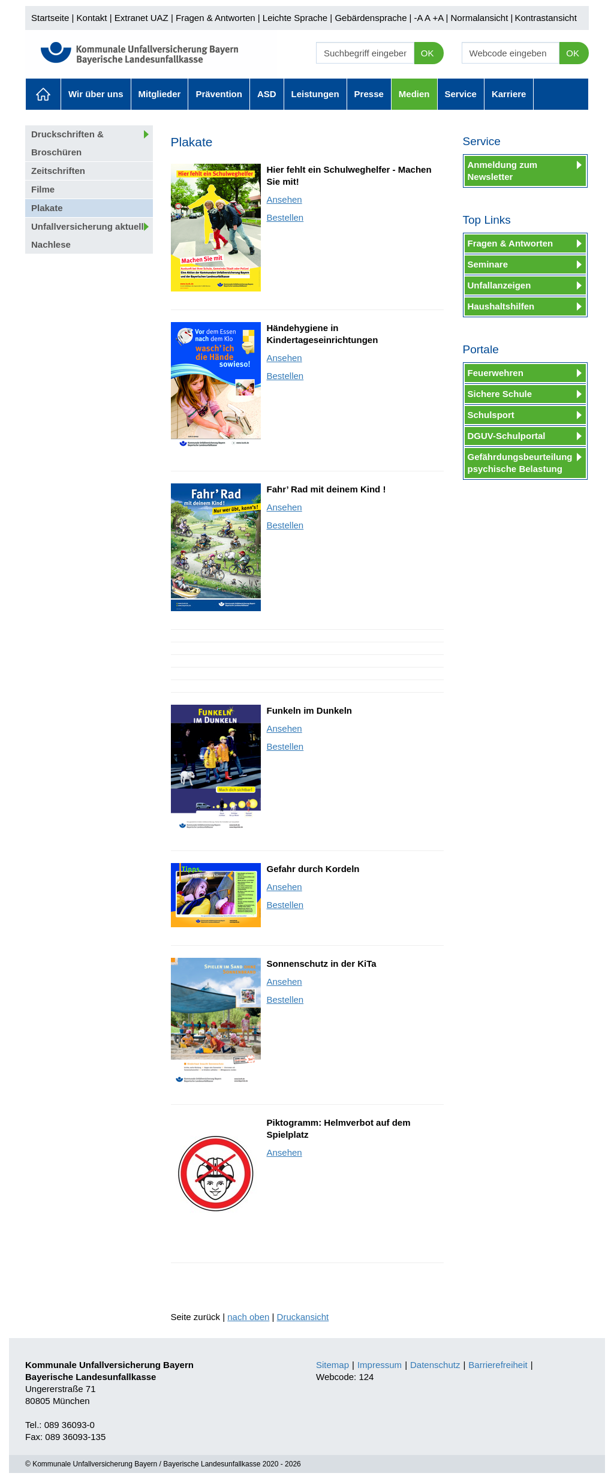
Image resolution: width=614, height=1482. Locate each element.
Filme (43, 189)
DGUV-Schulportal (507, 436)
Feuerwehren (495, 373)
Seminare (488, 264)
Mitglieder (160, 94)
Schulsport (491, 415)
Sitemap (332, 1365)
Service (461, 94)
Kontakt (92, 18)
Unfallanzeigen (499, 285)
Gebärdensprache (371, 18)
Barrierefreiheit (497, 1365)
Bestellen (285, 217)
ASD (266, 94)
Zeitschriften (58, 171)
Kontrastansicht (545, 18)
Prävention (218, 94)
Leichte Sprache (295, 18)
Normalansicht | (481, 18)
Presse (369, 94)
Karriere (509, 94)
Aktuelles (43, 94)
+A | (439, 18)
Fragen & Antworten (215, 18)
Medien (414, 94)
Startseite (50, 18)
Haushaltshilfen (501, 306)
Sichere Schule (500, 394)
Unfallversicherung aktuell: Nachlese (89, 235)
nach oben (248, 1317)
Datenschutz (435, 1365)
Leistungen (315, 94)
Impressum (379, 1365)
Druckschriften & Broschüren (67, 143)
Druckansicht (303, 1317)
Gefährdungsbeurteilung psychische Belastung (520, 463)
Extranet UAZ (141, 18)
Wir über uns (96, 94)
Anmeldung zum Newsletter (503, 171)
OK (427, 53)
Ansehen (284, 199)
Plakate (47, 208)
